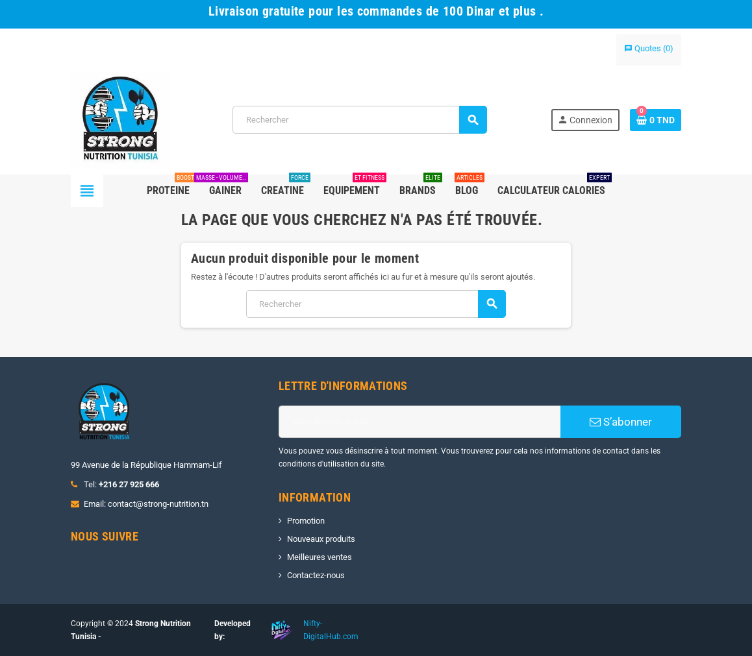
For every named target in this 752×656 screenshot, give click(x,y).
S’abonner (621, 421)
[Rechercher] (359, 120)
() (648, 48)
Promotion (306, 521)
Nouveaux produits (321, 539)
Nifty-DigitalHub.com (330, 630)
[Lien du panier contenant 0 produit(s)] (655, 120)
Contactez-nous (316, 575)
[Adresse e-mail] (419, 422)
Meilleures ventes (319, 557)
